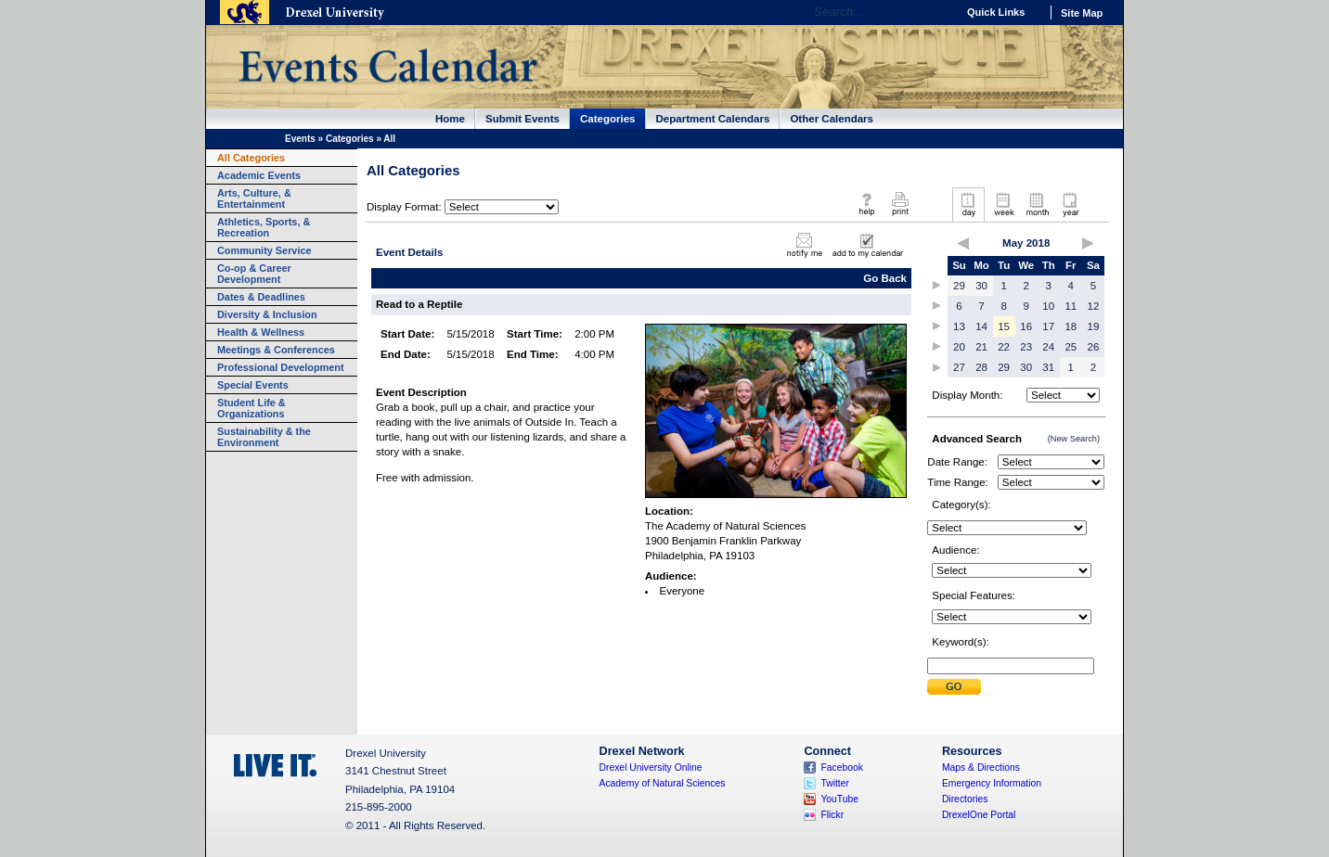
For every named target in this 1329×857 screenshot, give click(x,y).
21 (981, 346)
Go (937, 12)
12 (1094, 306)
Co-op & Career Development (254, 273)
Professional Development (280, 367)
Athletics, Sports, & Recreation (263, 227)
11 (1070, 306)
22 (1004, 346)
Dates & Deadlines (261, 296)
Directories (965, 799)
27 (959, 367)
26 (1094, 346)
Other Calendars (831, 118)
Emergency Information (991, 783)
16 (1026, 326)
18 (1070, 326)
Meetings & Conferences (276, 349)
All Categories (251, 157)
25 (1070, 346)
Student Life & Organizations (251, 408)
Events (300, 139)
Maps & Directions (981, 767)
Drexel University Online (651, 767)
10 (1048, 306)
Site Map (1082, 13)
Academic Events (259, 175)
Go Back (885, 278)
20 (959, 346)
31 (1048, 367)
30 (981, 285)
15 (1004, 326)
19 (1094, 326)
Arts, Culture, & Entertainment (254, 198)
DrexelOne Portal (978, 815)
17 (1048, 326)
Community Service (264, 250)
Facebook (841, 767)
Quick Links (996, 12)
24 (1048, 346)
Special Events (253, 384)
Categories (608, 118)
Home (450, 118)
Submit (954, 687)
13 (959, 326)
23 (1026, 346)
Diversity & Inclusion (267, 314)
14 (981, 326)
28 (981, 367)
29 (959, 285)
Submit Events (522, 118)
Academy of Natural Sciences (663, 783)
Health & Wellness (260, 332)
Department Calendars (713, 118)
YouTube (839, 799)
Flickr (832, 815)
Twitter (834, 783)
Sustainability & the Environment (264, 437)
